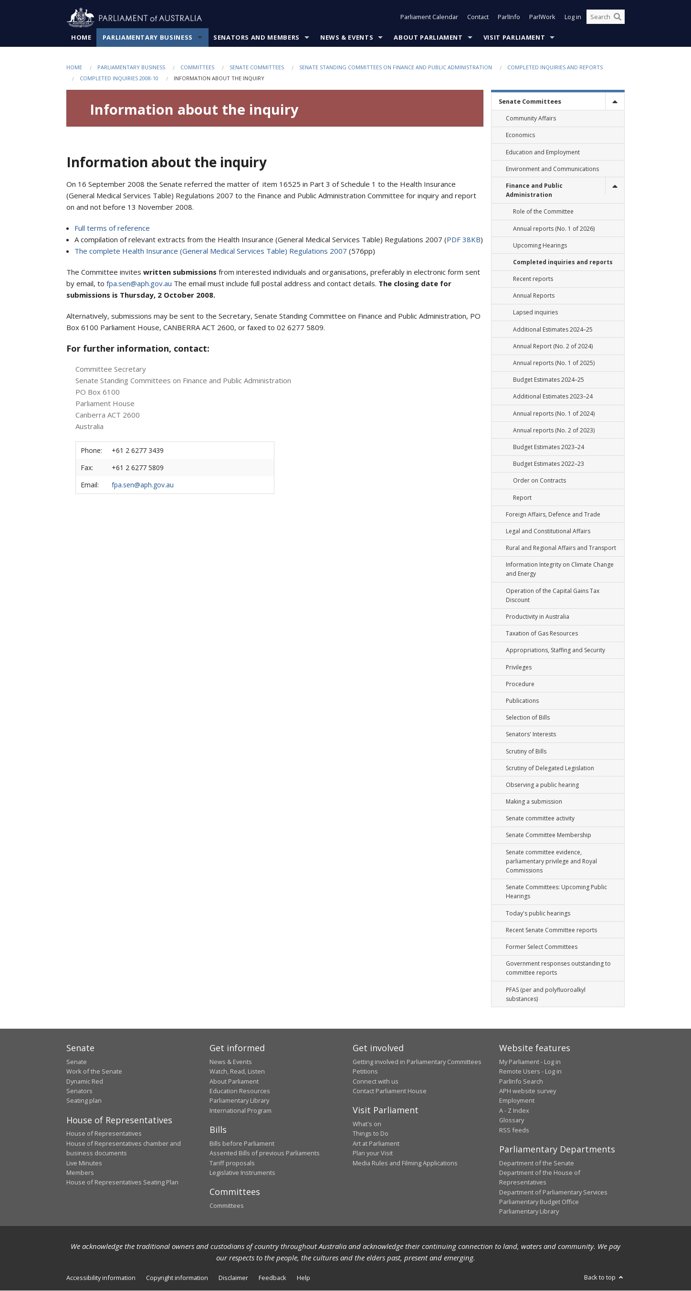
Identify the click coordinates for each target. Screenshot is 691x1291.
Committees (197, 67)
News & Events (346, 37)
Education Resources (239, 1091)
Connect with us (375, 1081)
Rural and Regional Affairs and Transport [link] (561, 548)
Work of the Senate (94, 1071)
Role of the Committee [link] (543, 212)
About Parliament (428, 37)
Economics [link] (520, 135)
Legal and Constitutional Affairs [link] (548, 531)
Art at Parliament (376, 1143)
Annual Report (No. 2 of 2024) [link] (553, 347)
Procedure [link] (520, 684)
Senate (76, 1062)
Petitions (365, 1071)
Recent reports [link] (533, 279)
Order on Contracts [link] (539, 481)
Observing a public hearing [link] (542, 785)
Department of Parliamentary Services (553, 1192)
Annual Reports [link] (534, 296)
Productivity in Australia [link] (537, 617)
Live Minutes (84, 1163)
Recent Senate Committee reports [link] (551, 930)
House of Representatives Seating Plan (122, 1182)
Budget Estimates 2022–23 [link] (548, 464)
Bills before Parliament (241, 1143)
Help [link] (303, 1278)
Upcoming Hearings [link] (540, 245)
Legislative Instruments (242, 1173)
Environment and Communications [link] (552, 169)
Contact (478, 18)
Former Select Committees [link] (541, 947)
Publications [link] (522, 701)
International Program (240, 1111)
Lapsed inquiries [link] (535, 313)
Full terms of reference (112, 228)
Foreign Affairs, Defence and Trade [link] (553, 514)
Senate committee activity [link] (540, 819)
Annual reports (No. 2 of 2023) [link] (554, 430)
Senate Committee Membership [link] (548, 835)
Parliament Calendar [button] (429, 18)
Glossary (511, 1120)
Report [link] (522, 498)
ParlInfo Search (521, 1081)
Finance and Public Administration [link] (534, 190)
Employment (516, 1101)
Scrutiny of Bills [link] (526, 751)
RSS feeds (514, 1130)
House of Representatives (104, 1134)
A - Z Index (514, 1111)
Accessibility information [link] (101, 1278)
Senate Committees (257, 67)
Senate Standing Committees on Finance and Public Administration (395, 67)
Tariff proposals (232, 1163)
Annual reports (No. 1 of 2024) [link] (554, 413)
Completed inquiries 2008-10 (119, 78)
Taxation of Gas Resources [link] (542, 634)
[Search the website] (605, 18)
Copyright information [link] (177, 1278)
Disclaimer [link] (233, 1278)
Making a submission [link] (534, 802)
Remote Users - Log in (530, 1071)
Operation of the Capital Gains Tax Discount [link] (552, 595)
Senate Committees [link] (530, 101)
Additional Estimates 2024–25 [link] (553, 329)
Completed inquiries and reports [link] (563, 262)
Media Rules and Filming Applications (405, 1163)
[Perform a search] (617, 18)
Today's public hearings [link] (538, 913)
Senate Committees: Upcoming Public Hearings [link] (556, 892)
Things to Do (370, 1134)
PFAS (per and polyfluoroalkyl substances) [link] (546, 994)
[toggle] (614, 101)
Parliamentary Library (239, 1101)
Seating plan (84, 1101)
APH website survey (527, 1091)
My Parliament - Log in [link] (530, 1062)
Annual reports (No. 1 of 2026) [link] (554, 229)
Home (81, 37)
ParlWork (542, 18)
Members (80, 1173)
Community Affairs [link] (531, 119)
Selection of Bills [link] (528, 718)
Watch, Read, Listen (237, 1071)
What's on (367, 1124)
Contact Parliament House (390, 1091)
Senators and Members (256, 37)
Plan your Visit (373, 1153)
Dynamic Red (84, 1081)
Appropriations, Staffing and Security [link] (555, 650)
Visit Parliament (514, 37)
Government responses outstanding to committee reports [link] (558, 968)
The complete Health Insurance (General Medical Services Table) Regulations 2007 (210, 251)
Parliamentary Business (148, 37)
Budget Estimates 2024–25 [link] (548, 380)
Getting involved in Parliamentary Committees (417, 1062)
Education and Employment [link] (543, 152)
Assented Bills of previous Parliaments (264, 1153)
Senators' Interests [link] (531, 735)
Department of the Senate (536, 1163)
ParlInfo (509, 18)
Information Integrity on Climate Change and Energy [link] (560, 569)
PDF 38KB (464, 240)
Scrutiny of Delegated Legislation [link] (550, 768)
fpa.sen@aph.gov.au (139, 284)
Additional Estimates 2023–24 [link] (553, 397)
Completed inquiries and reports (555, 67)
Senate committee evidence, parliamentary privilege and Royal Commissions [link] (551, 861)
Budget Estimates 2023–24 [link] (548, 447)
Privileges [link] (519, 667)
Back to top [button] (604, 1277)
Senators (79, 1091)
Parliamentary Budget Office (539, 1202)
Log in (573, 18)
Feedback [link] (272, 1278)
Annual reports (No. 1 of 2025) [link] (554, 363)
